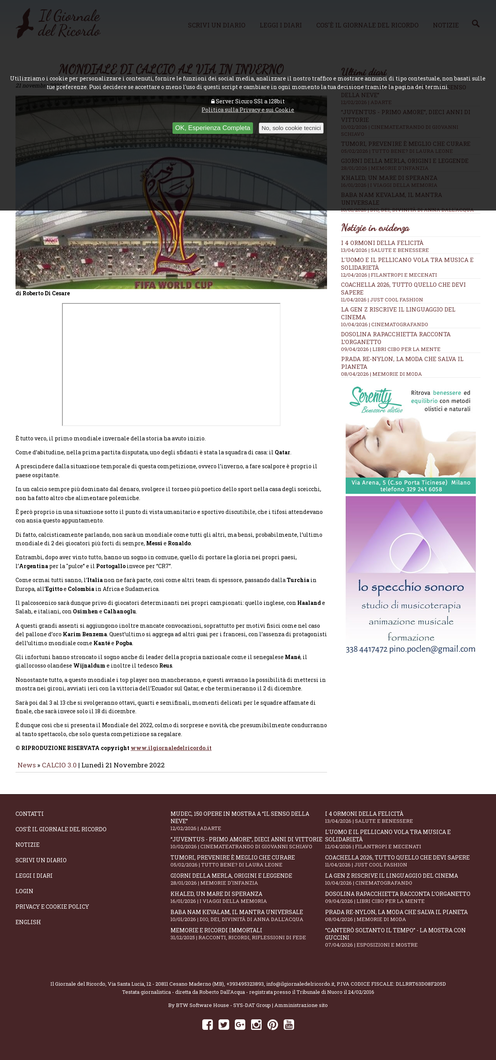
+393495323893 (245, 989)
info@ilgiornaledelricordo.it (300, 989)
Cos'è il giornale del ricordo (61, 834)
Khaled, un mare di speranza (248, 903)
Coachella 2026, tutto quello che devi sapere (402, 866)
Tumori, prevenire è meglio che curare (248, 866)
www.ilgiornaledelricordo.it (171, 753)
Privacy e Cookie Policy (52, 912)
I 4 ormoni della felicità (382, 243)
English (28, 927)
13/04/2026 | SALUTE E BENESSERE (385, 250)
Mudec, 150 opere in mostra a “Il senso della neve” (248, 826)
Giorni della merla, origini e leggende (248, 884)
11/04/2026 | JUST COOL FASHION (382, 299)
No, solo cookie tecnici (291, 128)
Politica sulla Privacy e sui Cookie (248, 109)
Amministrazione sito (301, 1010)
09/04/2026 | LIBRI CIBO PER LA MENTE (391, 349)
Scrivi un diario (41, 865)
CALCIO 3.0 (60, 770)
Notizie (28, 850)
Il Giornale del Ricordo (77, 989)
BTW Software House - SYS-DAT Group (223, 1010)
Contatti (30, 819)
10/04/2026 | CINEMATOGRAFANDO (384, 324)
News (26, 770)
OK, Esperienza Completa (212, 128)
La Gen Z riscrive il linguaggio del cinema (402, 884)
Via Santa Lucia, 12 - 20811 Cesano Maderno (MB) (166, 989)
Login (24, 896)
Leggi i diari (34, 881)
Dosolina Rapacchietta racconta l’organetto (402, 903)
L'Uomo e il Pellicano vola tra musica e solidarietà (402, 844)
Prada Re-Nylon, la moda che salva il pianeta (402, 921)
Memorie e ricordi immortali (248, 939)
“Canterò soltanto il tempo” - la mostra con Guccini (402, 943)
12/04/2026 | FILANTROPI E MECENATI (389, 274)
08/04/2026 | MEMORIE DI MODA (381, 373)
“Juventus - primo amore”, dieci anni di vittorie (248, 848)
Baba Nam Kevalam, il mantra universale (248, 921)
